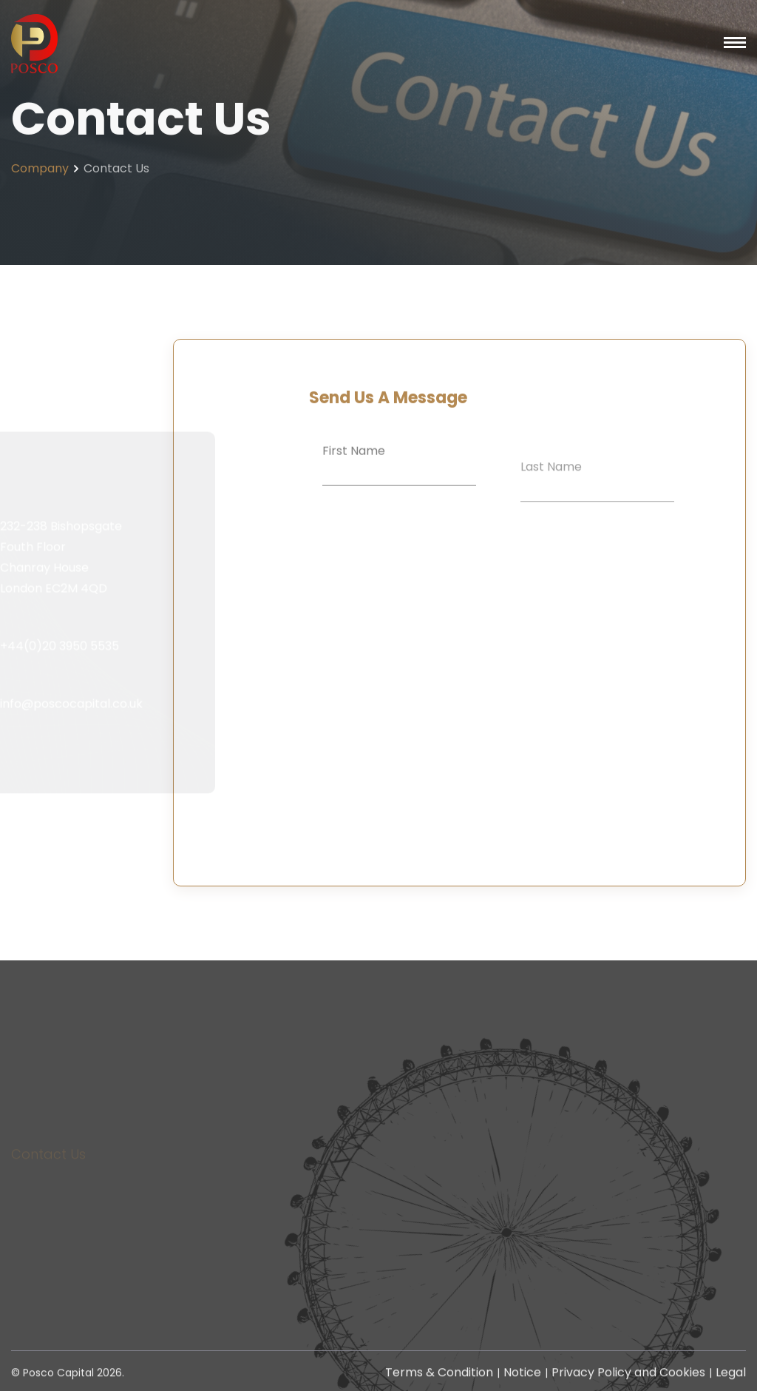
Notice (522, 1375)
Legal (731, 1375)
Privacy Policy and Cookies (628, 1375)
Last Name (551, 487)
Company (40, 172)
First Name (353, 461)
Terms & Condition (439, 1375)
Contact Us (48, 1172)
